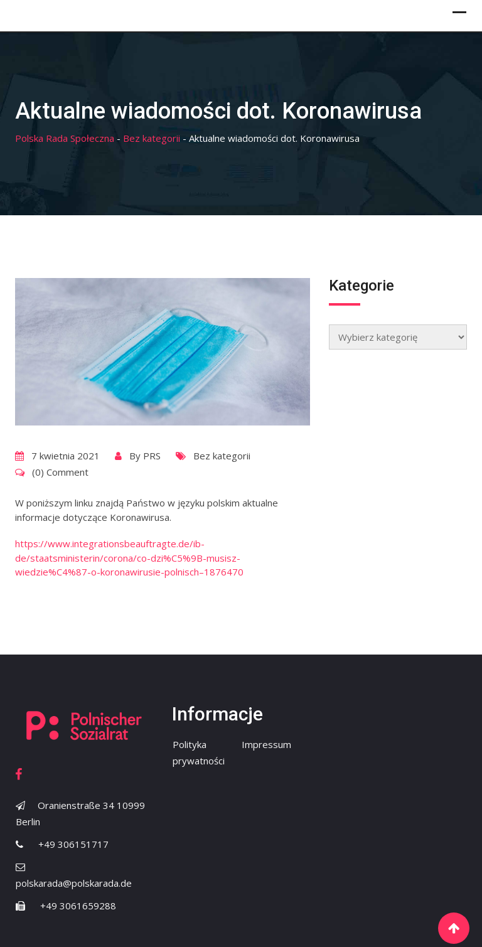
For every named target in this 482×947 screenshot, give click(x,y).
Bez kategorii (221, 455)
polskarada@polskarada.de (74, 883)
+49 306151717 (73, 844)
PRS (152, 455)
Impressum (266, 744)
